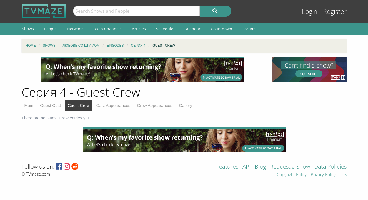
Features (227, 167)
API (246, 167)
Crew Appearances (154, 105)
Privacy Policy (323, 174)
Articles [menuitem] (139, 28)
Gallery (185, 105)
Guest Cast (50, 105)
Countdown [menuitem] (221, 28)
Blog (260, 167)
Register (335, 11)
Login (309, 11)
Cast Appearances (113, 105)
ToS (343, 174)
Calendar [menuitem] (192, 28)
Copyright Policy (292, 174)
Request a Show (290, 167)
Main (29, 105)
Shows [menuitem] (28, 28)
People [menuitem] (50, 28)
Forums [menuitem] (249, 28)
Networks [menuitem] (75, 28)
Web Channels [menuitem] (108, 28)
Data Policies (330, 167)
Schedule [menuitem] (164, 28)
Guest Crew (78, 105)
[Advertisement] (142, 69)
